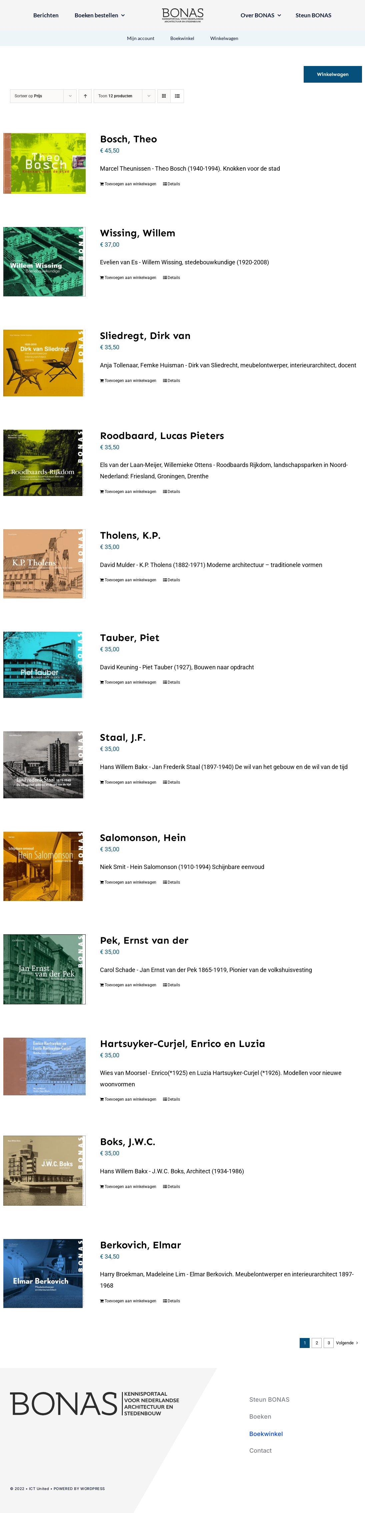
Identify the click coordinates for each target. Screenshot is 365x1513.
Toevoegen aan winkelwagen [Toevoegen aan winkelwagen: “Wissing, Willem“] (130, 277)
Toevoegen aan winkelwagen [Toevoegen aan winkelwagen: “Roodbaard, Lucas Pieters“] (130, 491)
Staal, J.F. (123, 737)
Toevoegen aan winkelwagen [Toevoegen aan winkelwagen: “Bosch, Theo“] (130, 184)
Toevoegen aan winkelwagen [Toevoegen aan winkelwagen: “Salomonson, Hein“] (130, 882)
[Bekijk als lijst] (177, 96)
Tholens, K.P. (130, 535)
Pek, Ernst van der (144, 940)
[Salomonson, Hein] (44, 866)
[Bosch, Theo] (44, 163)
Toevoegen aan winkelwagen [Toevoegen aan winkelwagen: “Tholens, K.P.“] (130, 580)
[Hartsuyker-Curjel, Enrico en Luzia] (44, 1066)
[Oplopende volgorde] (85, 96)
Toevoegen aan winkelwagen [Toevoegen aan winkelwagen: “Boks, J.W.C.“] (130, 1186)
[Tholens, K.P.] (44, 563)
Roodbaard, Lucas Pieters (162, 436)
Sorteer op (28, 96)
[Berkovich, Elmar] (44, 1273)
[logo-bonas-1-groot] (182, 11)
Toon (115, 96)
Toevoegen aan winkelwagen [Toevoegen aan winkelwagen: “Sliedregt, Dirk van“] (130, 380)
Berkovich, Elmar (140, 1245)
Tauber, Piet (130, 638)
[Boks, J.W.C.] (44, 1170)
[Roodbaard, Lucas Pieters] (44, 463)
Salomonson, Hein (143, 838)
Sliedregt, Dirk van (145, 336)
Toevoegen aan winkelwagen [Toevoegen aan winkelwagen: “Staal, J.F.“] (130, 782)
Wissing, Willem (137, 233)
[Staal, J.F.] (44, 764)
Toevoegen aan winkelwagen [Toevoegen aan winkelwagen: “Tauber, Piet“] (130, 682)
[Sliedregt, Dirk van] (44, 363)
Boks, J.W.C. (127, 1142)
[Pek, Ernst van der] (44, 969)
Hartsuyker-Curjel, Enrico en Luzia (182, 1044)
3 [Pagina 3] (329, 1342)
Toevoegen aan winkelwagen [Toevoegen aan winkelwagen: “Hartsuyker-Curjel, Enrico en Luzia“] (130, 1099)
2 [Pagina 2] (317, 1342)
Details (174, 184)
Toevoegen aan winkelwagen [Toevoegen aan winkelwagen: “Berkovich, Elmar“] (130, 1301)
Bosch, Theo (128, 139)
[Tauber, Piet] (44, 665)
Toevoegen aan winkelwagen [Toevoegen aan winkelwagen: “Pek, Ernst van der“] (130, 985)
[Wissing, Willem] (44, 262)
